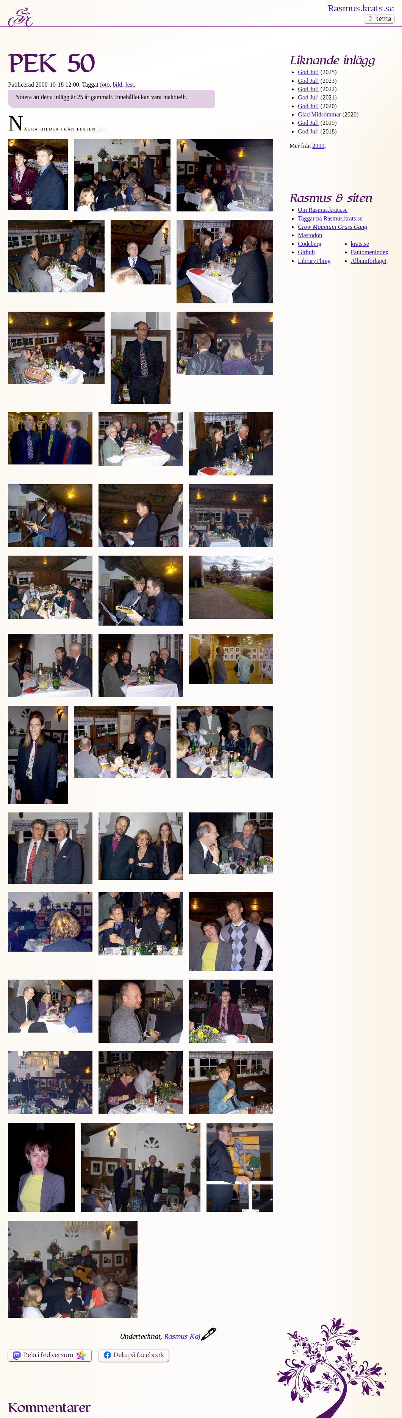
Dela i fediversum (48, 1355)
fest (129, 84)
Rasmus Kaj (182, 1336)
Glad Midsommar (319, 114)
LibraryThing (314, 261)
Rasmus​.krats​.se (361, 8)
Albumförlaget (368, 261)
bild (117, 84)
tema (383, 19)
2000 (318, 146)
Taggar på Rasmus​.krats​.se (330, 218)
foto (105, 84)
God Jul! (308, 72)
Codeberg (309, 244)
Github (306, 252)
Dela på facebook (139, 1355)
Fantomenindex (370, 252)
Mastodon (310, 235)
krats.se (360, 244)
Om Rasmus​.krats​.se (322, 210)
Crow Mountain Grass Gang (332, 227)
